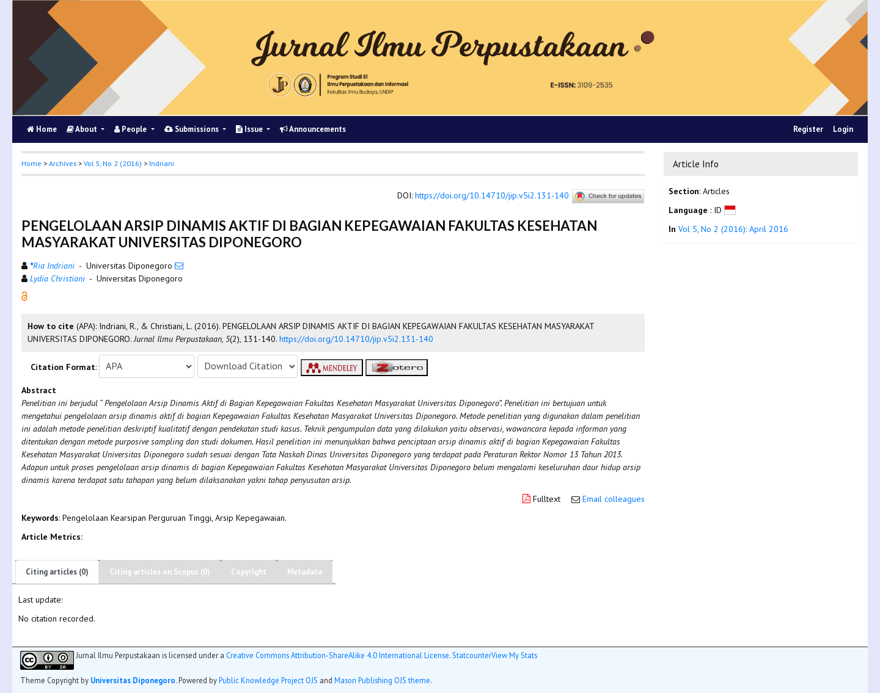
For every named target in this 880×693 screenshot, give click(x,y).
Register (808, 129)
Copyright (248, 572)
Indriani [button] (161, 163)
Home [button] (31, 163)
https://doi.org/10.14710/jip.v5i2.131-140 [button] (356, 338)
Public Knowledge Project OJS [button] (268, 680)
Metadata (304, 572)
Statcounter (471, 655)
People (131, 129)
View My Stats (514, 655)
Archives (62, 163)
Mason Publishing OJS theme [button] (382, 680)
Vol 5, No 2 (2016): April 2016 (733, 228)
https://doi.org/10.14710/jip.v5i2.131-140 (492, 195)
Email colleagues (613, 498)
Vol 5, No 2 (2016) (113, 163)
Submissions (192, 129)
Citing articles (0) (57, 572)
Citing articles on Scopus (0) (159, 572)
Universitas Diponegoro (132, 680)
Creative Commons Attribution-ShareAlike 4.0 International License (337, 655)
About (83, 129)
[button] (24, 294)
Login (843, 129)
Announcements (313, 129)
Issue (250, 129)
